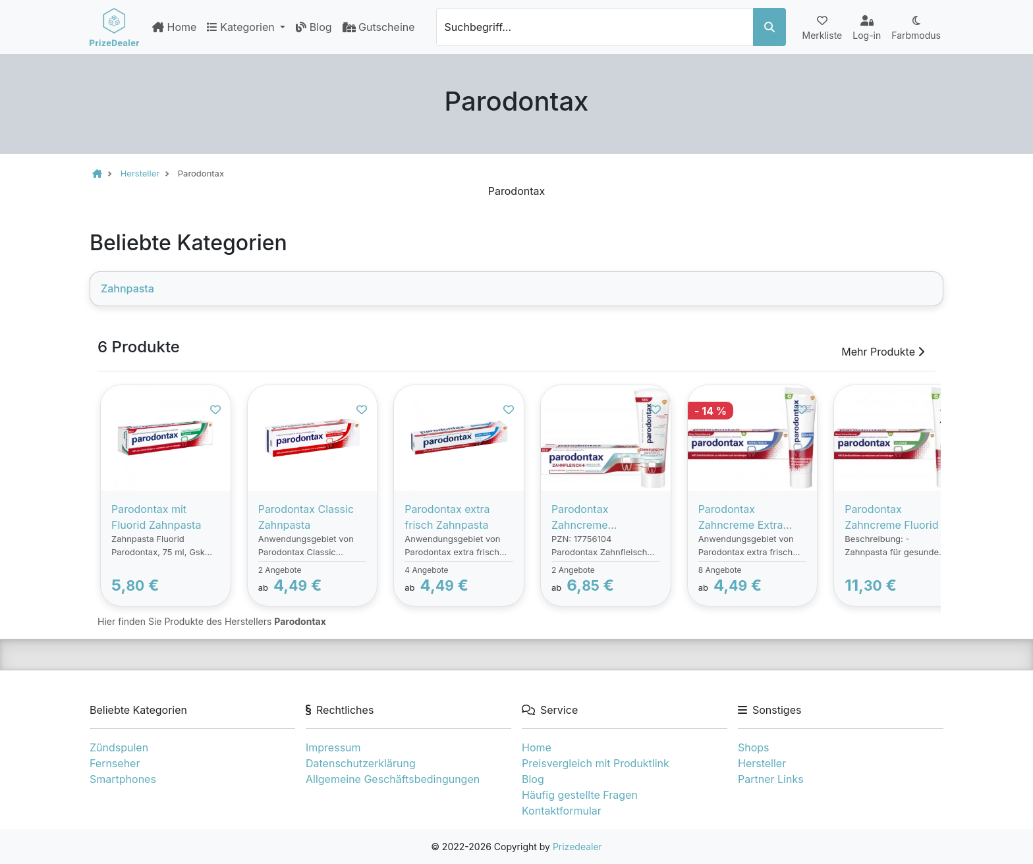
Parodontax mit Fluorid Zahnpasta (156, 516)
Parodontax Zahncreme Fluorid (891, 516)
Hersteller (762, 763)
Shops (753, 747)
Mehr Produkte (882, 351)
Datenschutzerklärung (361, 763)
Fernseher (115, 763)
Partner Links (771, 779)
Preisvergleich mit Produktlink (595, 763)
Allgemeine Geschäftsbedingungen (393, 779)
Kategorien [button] (242, 27)
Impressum (333, 747)
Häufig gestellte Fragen (580, 794)
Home (174, 27)
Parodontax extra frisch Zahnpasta (447, 516)
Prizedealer (577, 846)
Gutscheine (379, 27)
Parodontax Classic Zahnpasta (306, 516)
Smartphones (123, 779)
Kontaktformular (561, 810)
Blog (313, 27)
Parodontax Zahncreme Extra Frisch (740, 517)
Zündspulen (119, 747)
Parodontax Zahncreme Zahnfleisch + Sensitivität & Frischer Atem (605, 517)
